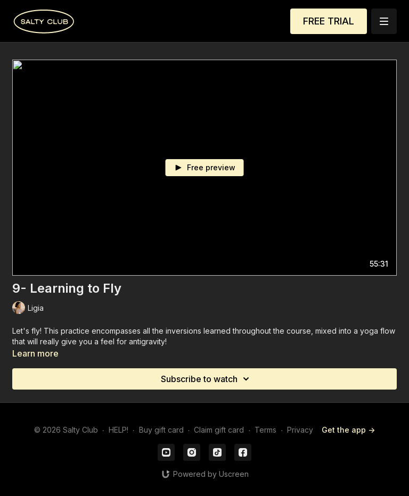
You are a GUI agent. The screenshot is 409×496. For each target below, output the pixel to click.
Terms (265, 429)
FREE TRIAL (328, 21)
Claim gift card (219, 429)
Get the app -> (348, 429)
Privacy (300, 429)
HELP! (118, 429)
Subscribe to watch (206, 379)
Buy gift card (161, 429)
